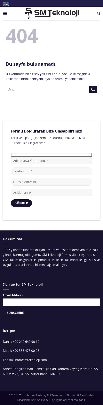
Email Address (13, 295)
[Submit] (93, 89)
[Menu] (5, 13)
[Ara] (98, 13)
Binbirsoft (72, 395)
